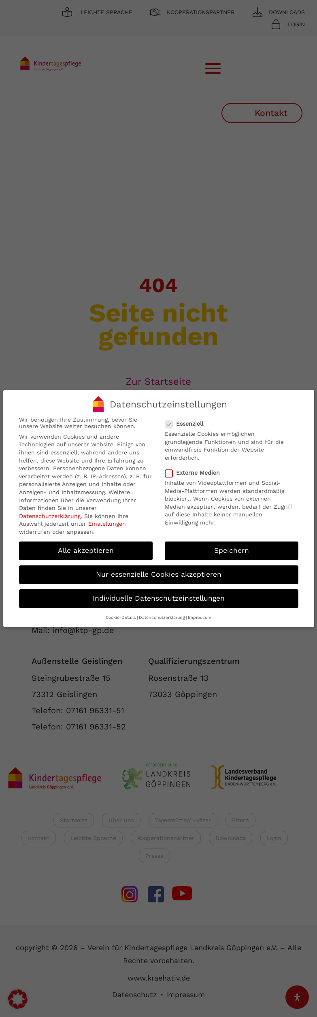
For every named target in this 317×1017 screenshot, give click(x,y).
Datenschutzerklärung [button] (162, 617)
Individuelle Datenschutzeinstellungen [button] (159, 598)
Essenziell (187, 423)
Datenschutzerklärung (50, 515)
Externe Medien (196, 472)
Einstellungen (107, 523)
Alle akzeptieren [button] (86, 550)
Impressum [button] (199, 617)
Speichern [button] (231, 550)
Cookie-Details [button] (121, 617)
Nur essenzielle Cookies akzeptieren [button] (158, 574)
